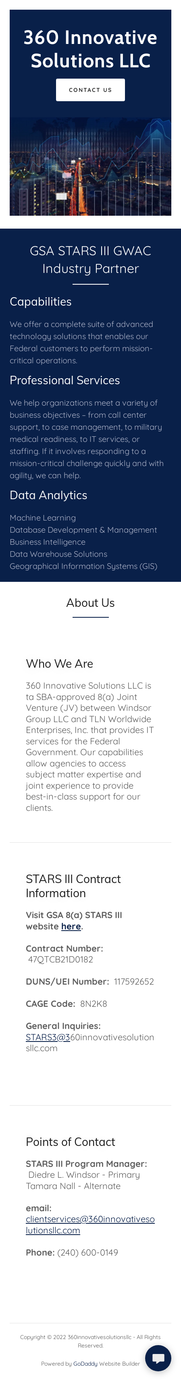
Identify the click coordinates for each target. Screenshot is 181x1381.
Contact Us (90, 90)
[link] (90, 65)
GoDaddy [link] (85, 1363)
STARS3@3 (48, 1037)
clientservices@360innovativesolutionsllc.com (90, 1224)
